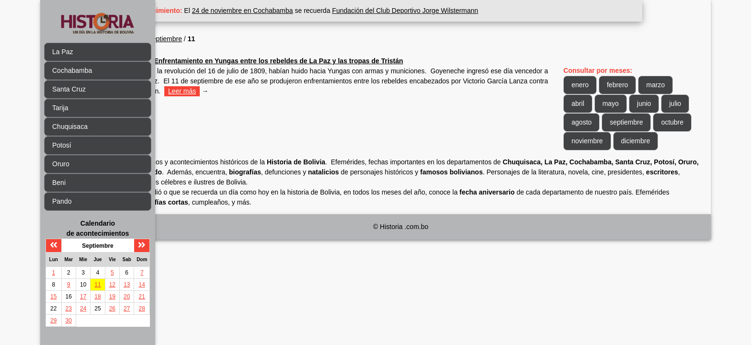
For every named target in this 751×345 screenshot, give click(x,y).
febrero (634, 85)
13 (127, 284)
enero (597, 85)
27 (127, 308)
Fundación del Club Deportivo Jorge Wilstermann (473, 10)
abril (595, 103)
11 (97, 284)
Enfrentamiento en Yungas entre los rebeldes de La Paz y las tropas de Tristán (346, 61)
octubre (600, 141)
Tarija (60, 108)
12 (112, 284)
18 (97, 296)
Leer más (390, 91)
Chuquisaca (70, 126)
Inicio (178, 39)
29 (53, 320)
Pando (61, 201)
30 (69, 320)
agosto (629, 122)
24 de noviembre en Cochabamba (311, 10)
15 (53, 296)
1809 (202, 39)
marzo (672, 85)
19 (112, 296)
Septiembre (233, 39)
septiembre (673, 122)
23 (69, 308)
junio (661, 103)
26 (112, 308)
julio (595, 122)
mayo (627, 103)
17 (83, 296)
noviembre (644, 141)
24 (83, 308)
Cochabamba (72, 70)
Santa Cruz (69, 89)
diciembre (603, 159)
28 (142, 308)
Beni (59, 182)
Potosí (61, 145)
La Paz (62, 52)
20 (127, 296)
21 (142, 296)
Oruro (60, 164)
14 (142, 284)
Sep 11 (188, 61)
